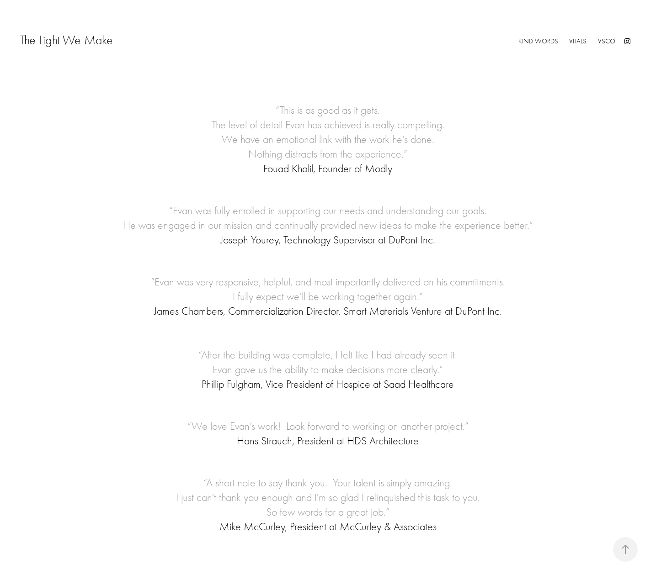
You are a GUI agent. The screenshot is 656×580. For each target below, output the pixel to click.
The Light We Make (111, 40)
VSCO (606, 41)
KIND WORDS (538, 41)
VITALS (578, 41)
